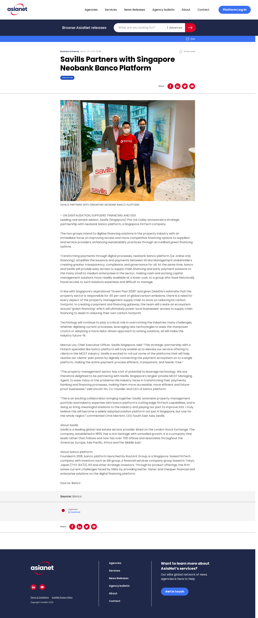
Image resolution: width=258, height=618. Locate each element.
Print (190, 39)
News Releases (134, 10)
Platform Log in (234, 10)
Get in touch (174, 591)
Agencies (91, 10)
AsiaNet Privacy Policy (62, 597)
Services (111, 10)
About (186, 10)
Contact (203, 10)
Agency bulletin (163, 10)
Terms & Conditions (40, 597)
